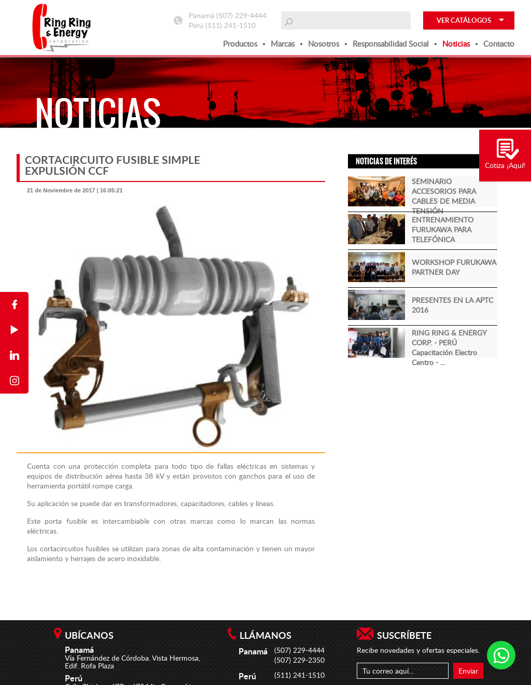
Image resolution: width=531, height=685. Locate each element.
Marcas (283, 43)
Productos (240, 43)
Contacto (498, 43)
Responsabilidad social (391, 43)
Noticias (456, 43)
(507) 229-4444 (241, 15)
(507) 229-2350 (299, 660)
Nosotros (323, 43)
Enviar (468, 671)
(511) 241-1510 (230, 25)
